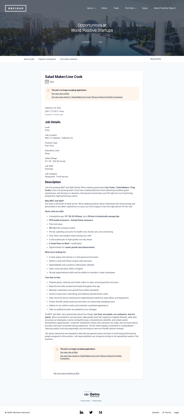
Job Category (51, 174)
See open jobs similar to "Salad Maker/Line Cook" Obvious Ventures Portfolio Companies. (87, 97)
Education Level (52, 150)
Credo (104, 8)
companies (47, 59)
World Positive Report (165, 8)
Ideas (145, 8)
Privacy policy (85, 401)
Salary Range (51, 158)
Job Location (51, 135)
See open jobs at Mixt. (60, 94)
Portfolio (130, 8)
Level (47, 127)
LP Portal (166, 413)
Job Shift (49, 166)
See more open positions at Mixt (66, 373)
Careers (155, 413)
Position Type (51, 143)
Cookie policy (96, 401)
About (91, 8)
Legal (176, 413)
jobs (29, 59)
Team (116, 8)
